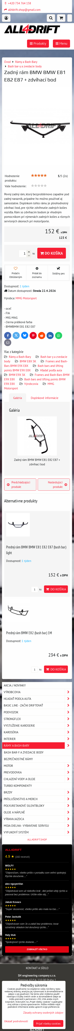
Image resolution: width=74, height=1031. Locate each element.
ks (36, 589)
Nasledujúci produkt (57, 484)
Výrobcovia (31, 384)
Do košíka (51, 253)
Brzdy (38, 792)
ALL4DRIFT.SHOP (37, 839)
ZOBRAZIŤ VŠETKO (37, 949)
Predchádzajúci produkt (18, 484)
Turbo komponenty (18, 786)
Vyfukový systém (38, 832)
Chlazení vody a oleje (38, 779)
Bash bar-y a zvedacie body (23, 752)
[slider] (39, 175)
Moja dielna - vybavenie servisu (38, 825)
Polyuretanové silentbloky (38, 805)
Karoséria (38, 732)
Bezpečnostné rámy (18, 759)
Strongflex (38, 719)
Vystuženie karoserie (38, 725)
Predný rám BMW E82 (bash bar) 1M (29, 632)
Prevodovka (38, 772)
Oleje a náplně (38, 812)
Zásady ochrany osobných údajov (43, 1012)
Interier (38, 739)
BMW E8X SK (28, 361)
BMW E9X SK (17, 375)
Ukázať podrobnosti (16, 1021)
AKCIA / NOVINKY (15, 685)
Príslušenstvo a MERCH (38, 799)
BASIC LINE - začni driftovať (38, 705)
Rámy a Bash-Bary (20, 357)
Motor (38, 765)
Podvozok (38, 712)
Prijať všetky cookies (48, 1023)
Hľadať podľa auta (51, 370)
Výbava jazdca (38, 819)
